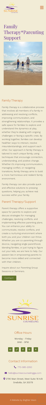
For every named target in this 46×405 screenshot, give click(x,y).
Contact (9, 278)
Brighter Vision (29, 400)
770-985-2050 (24, 367)
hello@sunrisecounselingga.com (24, 373)
